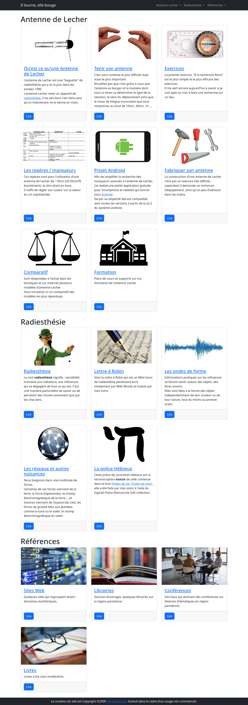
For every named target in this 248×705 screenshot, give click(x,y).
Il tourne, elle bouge (38, 5)
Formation (105, 272)
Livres (30, 670)
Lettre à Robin (109, 371)
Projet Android (109, 170)
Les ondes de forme (186, 371)
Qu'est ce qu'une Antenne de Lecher (51, 71)
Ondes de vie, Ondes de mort (131, 484)
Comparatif (36, 272)
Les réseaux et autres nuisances (46, 471)
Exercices (174, 68)
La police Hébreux (113, 468)
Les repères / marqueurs (50, 170)
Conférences (178, 590)
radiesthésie (32, 98)
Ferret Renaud (117, 701)
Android (107, 194)
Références (215, 5)
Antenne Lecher (167, 5)
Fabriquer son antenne (189, 170)
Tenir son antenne (113, 68)
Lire (28, 116)
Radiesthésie (193, 5)
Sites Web (34, 590)
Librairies (104, 590)
